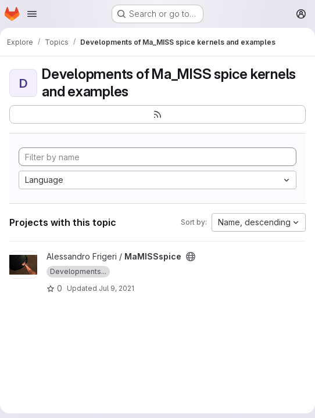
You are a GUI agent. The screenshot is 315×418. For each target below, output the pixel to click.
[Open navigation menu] (32, 14)
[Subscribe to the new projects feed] (157, 114)
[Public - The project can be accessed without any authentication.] (190, 256)
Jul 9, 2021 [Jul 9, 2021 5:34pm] (116, 288)
